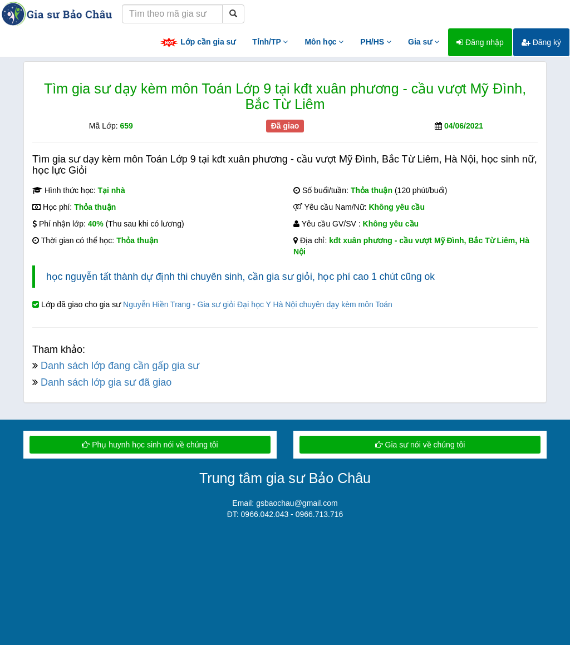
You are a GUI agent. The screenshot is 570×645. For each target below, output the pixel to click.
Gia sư (423, 41)
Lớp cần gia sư (197, 42)
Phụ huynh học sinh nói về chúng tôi (150, 444)
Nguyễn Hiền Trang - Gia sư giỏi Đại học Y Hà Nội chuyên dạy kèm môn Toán (257, 304)
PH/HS (375, 41)
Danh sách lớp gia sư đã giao (106, 382)
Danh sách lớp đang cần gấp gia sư (120, 365)
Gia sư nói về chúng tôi (420, 444)
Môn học (323, 41)
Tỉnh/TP (270, 41)
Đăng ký (541, 42)
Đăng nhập (480, 42)
